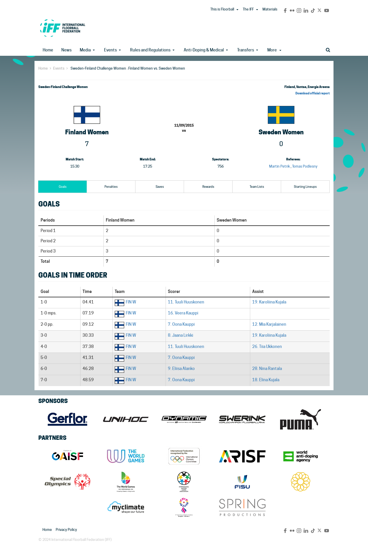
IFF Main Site (62, 28)
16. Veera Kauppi (183, 313)
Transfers (245, 50)
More (274, 50)
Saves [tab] (160, 187)
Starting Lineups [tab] (305, 187)
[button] (237, 9)
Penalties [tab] (111, 187)
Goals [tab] (62, 187)
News (66, 50)
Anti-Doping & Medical (204, 50)
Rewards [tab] (208, 187)
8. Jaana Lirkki (180, 335)
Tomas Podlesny (304, 166)
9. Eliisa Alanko (181, 368)
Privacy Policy (66, 530)
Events (110, 50)
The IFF (248, 9)
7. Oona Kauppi (181, 324)
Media (85, 50)
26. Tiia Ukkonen (267, 346)
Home (48, 50)
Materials (269, 9)
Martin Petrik (279, 166)
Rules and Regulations (150, 50)
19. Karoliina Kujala (269, 302)
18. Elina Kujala (265, 379)
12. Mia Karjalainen (269, 324)
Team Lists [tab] (257, 187)
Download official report (312, 93)
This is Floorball (222, 9)
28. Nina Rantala (267, 368)
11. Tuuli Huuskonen (186, 302)
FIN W (131, 302)
